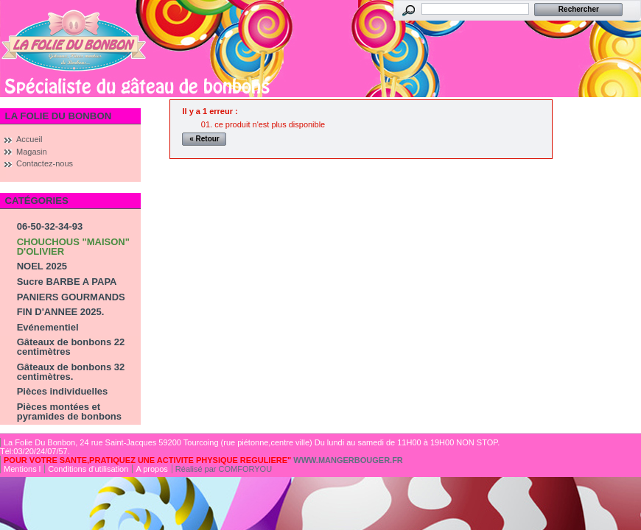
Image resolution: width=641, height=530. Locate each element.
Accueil (29, 139)
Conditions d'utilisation (88, 468)
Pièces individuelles (62, 391)
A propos (151, 468)
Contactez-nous (44, 163)
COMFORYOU (246, 468)
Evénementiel (48, 327)
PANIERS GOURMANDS (71, 297)
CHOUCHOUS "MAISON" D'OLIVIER (73, 246)
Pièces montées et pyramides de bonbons (69, 411)
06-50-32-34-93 (50, 226)
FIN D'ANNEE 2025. (61, 311)
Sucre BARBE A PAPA (67, 281)
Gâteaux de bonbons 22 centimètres (71, 346)
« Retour (204, 139)
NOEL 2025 (42, 266)
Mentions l (22, 468)
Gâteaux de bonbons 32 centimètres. (71, 371)
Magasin (31, 151)
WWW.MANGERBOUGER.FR (347, 460)
